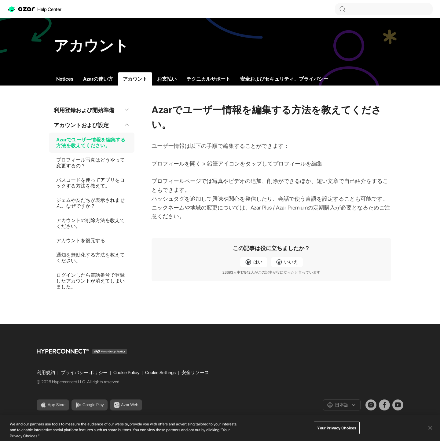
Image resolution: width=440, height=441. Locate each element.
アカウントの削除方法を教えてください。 (90, 223)
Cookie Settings (161, 372)
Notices (64, 79)
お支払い (167, 79)
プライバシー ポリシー (84, 372)
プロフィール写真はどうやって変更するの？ (90, 163)
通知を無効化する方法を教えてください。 (90, 258)
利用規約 (46, 372)
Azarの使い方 (98, 79)
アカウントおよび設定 (92, 125)
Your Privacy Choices (336, 433)
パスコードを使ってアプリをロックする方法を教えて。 (90, 183)
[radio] (253, 262)
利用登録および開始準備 (92, 110)
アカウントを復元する (80, 240)
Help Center (34, 9)
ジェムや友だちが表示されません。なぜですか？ (90, 203)
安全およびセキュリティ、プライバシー (284, 79)
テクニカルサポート (208, 79)
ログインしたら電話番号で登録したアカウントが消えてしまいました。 (90, 281)
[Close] (430, 432)
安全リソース (195, 372)
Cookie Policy (126, 372)
